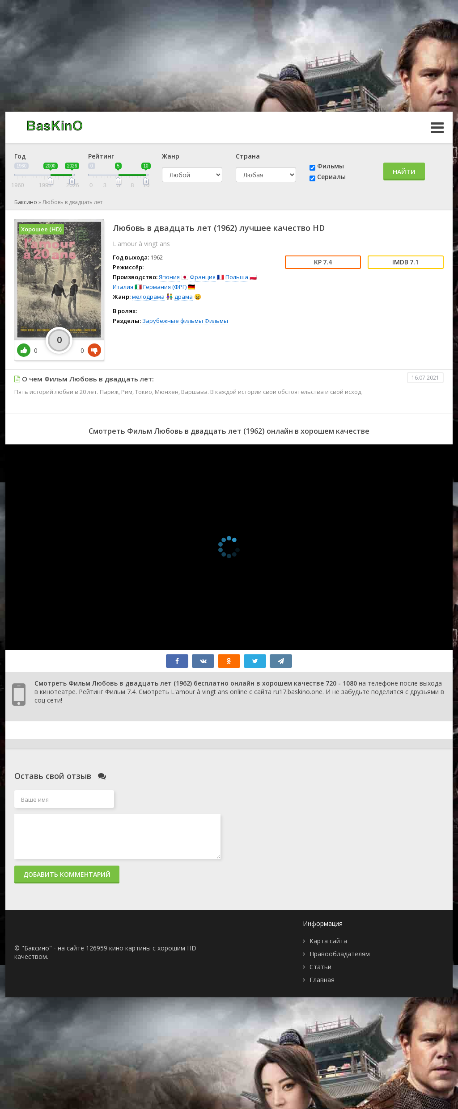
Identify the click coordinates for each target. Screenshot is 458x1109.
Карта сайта (328, 941)
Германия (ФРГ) (165, 287)
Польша (236, 277)
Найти (404, 171)
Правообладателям (340, 954)
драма (183, 297)
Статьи (320, 967)
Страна (248, 156)
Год (20, 156)
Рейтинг (101, 156)
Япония (169, 277)
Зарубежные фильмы (172, 321)
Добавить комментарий (66, 874)
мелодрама (148, 297)
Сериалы (331, 176)
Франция (203, 277)
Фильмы (330, 166)
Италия (123, 287)
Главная (322, 979)
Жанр (170, 156)
